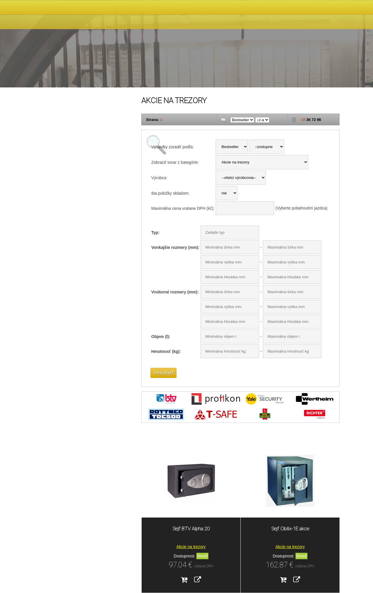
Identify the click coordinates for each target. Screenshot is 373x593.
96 (319, 119)
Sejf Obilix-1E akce (290, 529)
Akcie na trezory (190, 546)
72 (314, 119)
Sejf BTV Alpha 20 (191, 529)
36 (308, 119)
